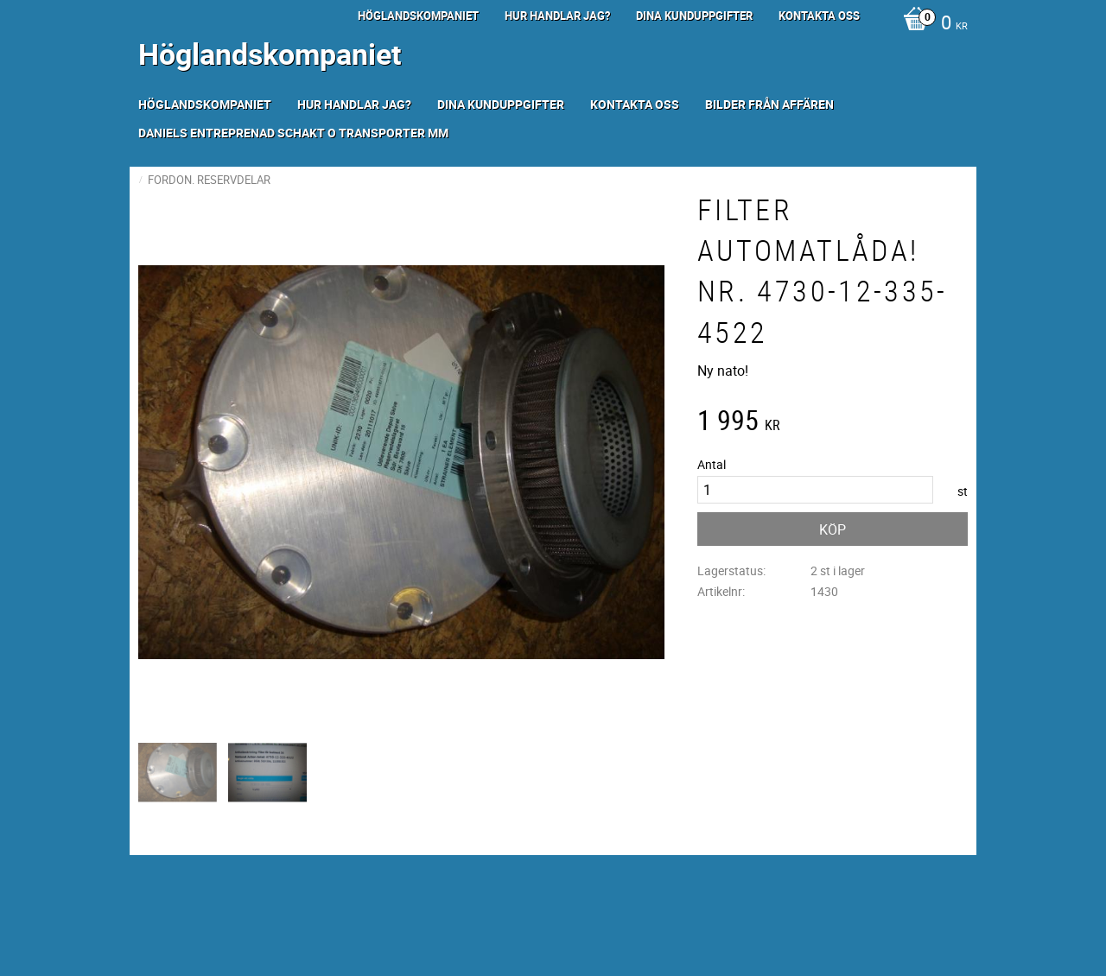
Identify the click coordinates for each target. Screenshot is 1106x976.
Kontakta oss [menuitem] (819, 15)
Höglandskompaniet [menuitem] (418, 15)
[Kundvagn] (931, 24)
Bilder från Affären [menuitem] (769, 104)
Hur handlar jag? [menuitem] (557, 15)
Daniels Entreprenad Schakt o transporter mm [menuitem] (293, 132)
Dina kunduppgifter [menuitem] (694, 15)
